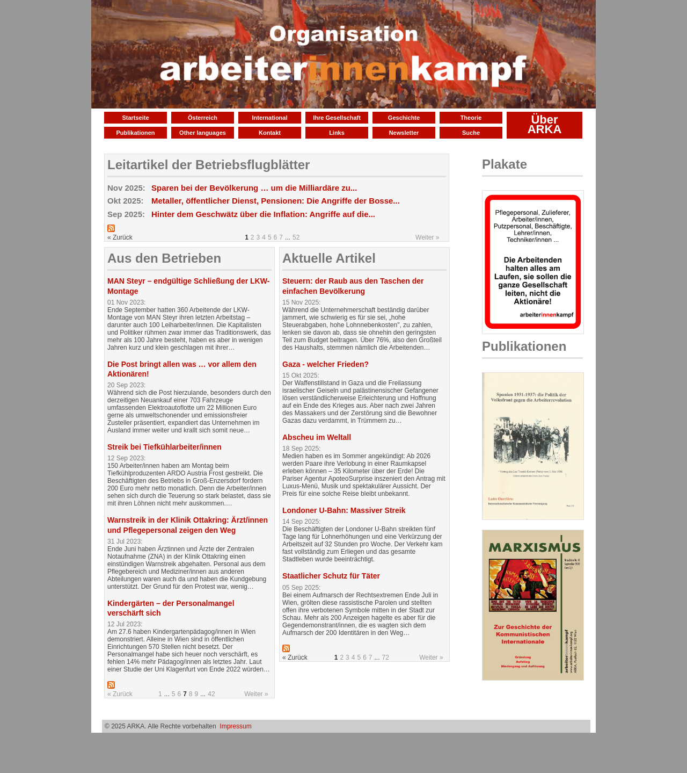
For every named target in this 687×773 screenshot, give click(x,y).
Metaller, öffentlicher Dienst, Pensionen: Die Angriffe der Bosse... (275, 200)
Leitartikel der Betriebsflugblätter (208, 164)
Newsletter (404, 132)
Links (337, 132)
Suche (471, 132)
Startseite (135, 117)
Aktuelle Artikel (329, 258)
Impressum (235, 726)
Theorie (471, 117)
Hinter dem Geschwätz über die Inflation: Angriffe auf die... (263, 214)
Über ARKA (545, 124)
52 (296, 237)
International (269, 117)
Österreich (202, 117)
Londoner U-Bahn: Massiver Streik (344, 510)
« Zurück (120, 694)
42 (211, 694)
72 (385, 657)
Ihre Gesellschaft (337, 117)
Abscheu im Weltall (316, 437)
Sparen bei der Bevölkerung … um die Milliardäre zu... (254, 187)
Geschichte (404, 117)
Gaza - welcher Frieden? (325, 364)
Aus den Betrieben (164, 258)
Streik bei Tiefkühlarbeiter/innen (164, 447)
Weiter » (427, 237)
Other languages (202, 132)
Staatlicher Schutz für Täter (331, 576)
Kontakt (270, 132)
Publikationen (135, 132)
